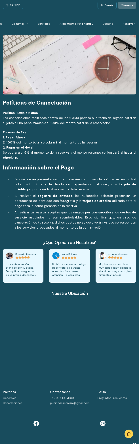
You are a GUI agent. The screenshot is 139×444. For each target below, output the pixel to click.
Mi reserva (127, 5)
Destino (108, 24)
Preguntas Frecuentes (112, 398)
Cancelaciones (12, 403)
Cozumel (20, 24)
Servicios (43, 24)
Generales (9, 398)
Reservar (129, 24)
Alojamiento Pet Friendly (76, 24)
